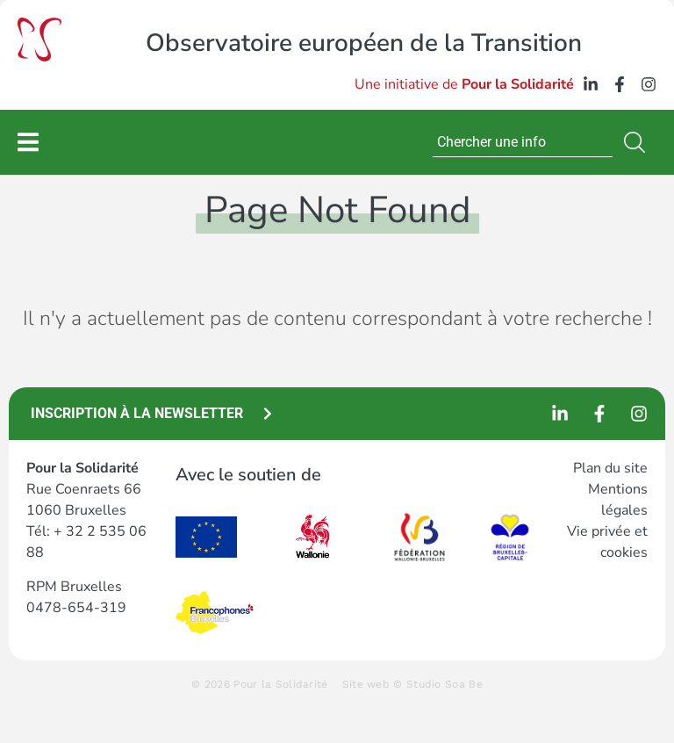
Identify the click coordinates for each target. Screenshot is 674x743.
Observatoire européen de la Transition (364, 43)
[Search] (638, 142)
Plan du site (610, 468)
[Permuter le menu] (28, 142)
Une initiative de (464, 84)
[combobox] (523, 142)
